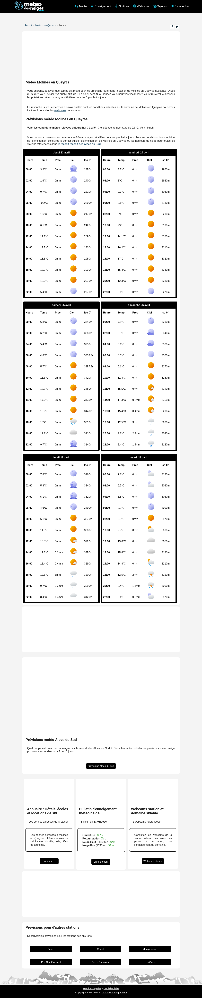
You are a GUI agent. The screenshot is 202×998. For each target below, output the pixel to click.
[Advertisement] (101, 630)
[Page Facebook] (172, 27)
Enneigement (101, 861)
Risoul (100, 949)
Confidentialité (111, 988)
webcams (60, 110)
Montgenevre (150, 949)
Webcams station (152, 861)
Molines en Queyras (45, 25)
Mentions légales (92, 988)
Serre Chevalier (100, 962)
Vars (51, 949)
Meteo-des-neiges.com (114, 992)
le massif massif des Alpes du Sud (79, 144)
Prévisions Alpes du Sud (101, 766)
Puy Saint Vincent (51, 962)
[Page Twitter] (177, 27)
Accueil (28, 25)
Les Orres (150, 962)
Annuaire (49, 861)
